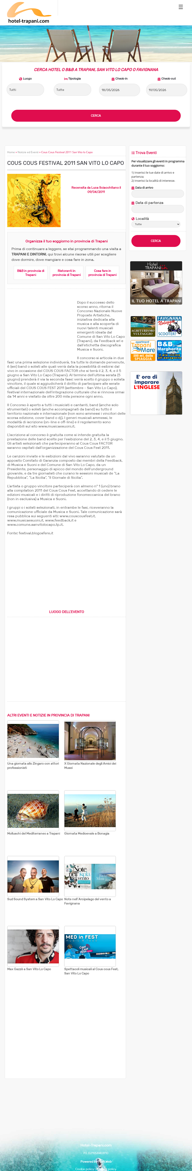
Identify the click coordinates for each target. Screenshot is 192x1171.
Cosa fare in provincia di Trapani (102, 273)
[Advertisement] (41, 328)
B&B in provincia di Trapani (30, 273)
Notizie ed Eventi (28, 152)
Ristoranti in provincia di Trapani (67, 273)
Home (11, 152)
